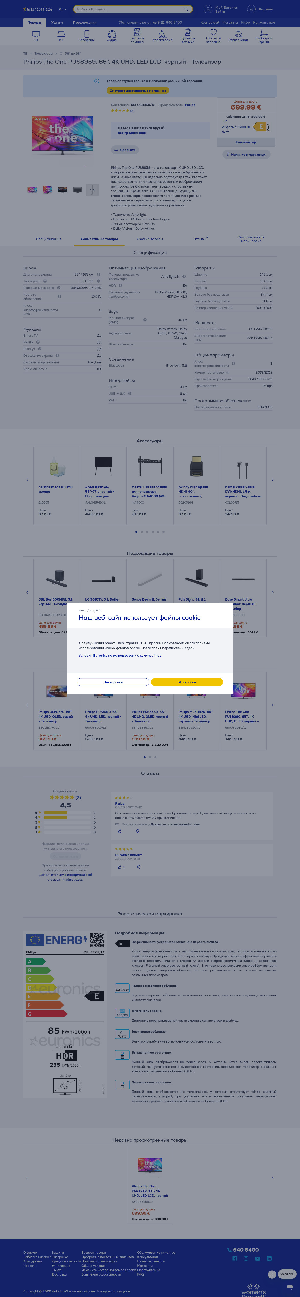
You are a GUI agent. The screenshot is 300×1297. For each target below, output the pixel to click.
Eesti (82, 610)
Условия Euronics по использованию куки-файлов (120, 655)
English (95, 610)
